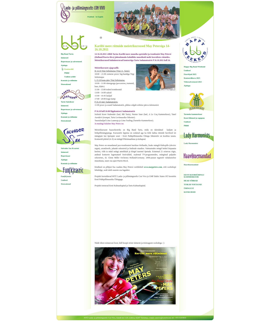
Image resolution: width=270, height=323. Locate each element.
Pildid (66, 73)
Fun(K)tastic (66, 176)
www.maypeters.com (153, 167)
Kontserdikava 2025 (192, 78)
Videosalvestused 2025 (193, 82)
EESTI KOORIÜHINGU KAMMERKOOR (194, 176)
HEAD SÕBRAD (191, 181)
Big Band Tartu (67, 54)
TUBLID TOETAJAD (193, 184)
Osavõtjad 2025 (190, 74)
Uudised (64, 180)
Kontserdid (69, 69)
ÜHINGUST (189, 188)
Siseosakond (66, 84)
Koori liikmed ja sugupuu (194, 118)
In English (99, 17)
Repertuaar (65, 156)
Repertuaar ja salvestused (71, 61)
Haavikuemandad (191, 165)
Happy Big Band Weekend (194, 67)
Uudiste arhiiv (70, 77)
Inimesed (64, 58)
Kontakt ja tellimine (69, 80)
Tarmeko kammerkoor (193, 114)
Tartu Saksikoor (67, 102)
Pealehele (90, 17)
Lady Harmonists (191, 143)
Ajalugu (64, 65)
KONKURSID (190, 192)
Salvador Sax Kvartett (70, 148)
